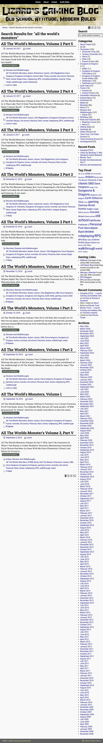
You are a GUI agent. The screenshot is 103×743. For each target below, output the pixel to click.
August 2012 (85, 629)
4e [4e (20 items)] (79, 174)
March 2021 (85, 416)
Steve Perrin (47, 210)
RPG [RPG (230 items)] (97, 236)
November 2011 (86, 651)
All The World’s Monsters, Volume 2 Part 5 (37, 43)
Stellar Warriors (86, 132)
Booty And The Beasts (43, 462)
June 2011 (84, 663)
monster (52, 76)
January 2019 (86, 469)
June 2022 (84, 392)
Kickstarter (84, 100)
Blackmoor (38, 73)
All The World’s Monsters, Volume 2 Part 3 (37, 130)
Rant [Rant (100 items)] (81, 231)
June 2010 (84, 692)
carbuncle (38, 204)
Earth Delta (64, 2)
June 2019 (84, 457)
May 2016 (84, 532)
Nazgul (17, 121)
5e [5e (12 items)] (81, 174)
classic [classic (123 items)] (83, 183)
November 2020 (86, 423)
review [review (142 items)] (89, 231)
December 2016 (86, 518)
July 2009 (84, 719)
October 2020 (85, 426)
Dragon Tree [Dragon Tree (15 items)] (93, 187)
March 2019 (85, 464)
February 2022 (86, 399)
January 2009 (86, 729)
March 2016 (85, 537)
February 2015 (86, 569)
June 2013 (84, 608)
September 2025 (87, 336)
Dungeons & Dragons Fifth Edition (91, 72)
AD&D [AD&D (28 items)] (87, 173)
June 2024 (84, 355)
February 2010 (86, 702)
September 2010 (87, 685)
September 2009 (87, 714)
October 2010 (85, 683)
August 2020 (85, 431)
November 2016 (86, 520)
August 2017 (85, 501)
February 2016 (86, 540)
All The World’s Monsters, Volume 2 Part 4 (37, 91)
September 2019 (87, 450)
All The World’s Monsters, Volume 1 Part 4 (37, 266)
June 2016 (84, 530)
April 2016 (84, 535)
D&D (57, 293)
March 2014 (85, 591)
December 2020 (86, 421)
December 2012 (86, 620)
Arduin (54, 2)
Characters (84, 49)
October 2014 (85, 576)
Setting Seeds (86, 127)
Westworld (32, 82)
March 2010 (85, 700)
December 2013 (86, 598)
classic (47, 73)
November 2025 (86, 333)
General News (86, 98)
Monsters (10, 248)
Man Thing (44, 76)
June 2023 (84, 372)
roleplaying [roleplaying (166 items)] (86, 236)
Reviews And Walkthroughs (17, 70)
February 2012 (86, 644)
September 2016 (87, 525)
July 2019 (84, 455)
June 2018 (84, 484)
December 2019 (86, 443)
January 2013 (86, 617)
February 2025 (86, 350)
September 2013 (87, 603)
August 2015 (85, 554)
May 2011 (84, 666)
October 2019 (85, 448)
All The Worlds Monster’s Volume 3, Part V (37, 432)
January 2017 (86, 515)
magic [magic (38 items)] (90, 209)
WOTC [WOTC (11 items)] (80, 252)
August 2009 (85, 717)
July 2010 (84, 690)
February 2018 (86, 489)
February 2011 (86, 673)
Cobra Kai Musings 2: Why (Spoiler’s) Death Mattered (91, 154)
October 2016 (85, 523)
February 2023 (86, 377)
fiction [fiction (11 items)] (86, 202)
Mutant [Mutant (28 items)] (81, 216)
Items (84, 124)
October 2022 (85, 384)
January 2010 (86, 705)
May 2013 (84, 610)
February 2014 (86, 593)
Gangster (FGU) (86, 150)
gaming (58, 296)
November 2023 (86, 367)
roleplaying (32, 79)
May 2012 (84, 637)
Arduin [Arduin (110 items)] (89, 177)
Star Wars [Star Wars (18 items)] (87, 245)
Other (84, 59)
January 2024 (86, 365)
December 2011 (86, 649)
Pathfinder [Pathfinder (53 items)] (95, 220)
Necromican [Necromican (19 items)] (90, 216)
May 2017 (84, 506)
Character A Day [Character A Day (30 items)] (95, 180)
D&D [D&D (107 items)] (91, 183)
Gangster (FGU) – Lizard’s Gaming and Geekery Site (91, 294)
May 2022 (84, 394)
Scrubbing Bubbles (50, 79)
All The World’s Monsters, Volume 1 (31, 394)
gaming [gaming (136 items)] (93, 201)
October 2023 (85, 370)
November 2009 (86, 709)
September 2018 (87, 477)
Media (82, 103)
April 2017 (84, 508)
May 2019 (84, 460)
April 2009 (84, 724)
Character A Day (89, 52)
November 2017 (86, 494)
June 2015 (84, 559)
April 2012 (84, 639)
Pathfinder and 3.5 (90, 83)
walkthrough (17, 82)
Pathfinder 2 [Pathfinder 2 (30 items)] (83, 224)
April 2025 (84, 346)
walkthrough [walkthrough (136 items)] (86, 248)
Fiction (83, 88)
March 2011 (85, 671)
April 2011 (84, 668)
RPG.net (83, 280)
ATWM (30, 462)
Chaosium (57, 462)
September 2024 (87, 353)
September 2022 (87, 387)
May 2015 (84, 561)
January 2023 (86, 380)
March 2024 (85, 360)
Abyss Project (86, 44)
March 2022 (85, 396)
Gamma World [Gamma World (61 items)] (86, 205)
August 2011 (85, 659)
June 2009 (84, 722)
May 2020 (84, 435)
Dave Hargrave (62, 159)
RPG (39, 79)
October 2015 (85, 549)
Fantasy (85, 90)
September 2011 (87, 656)
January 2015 (86, 571)
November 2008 (86, 734)
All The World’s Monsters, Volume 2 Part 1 (37, 222)
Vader (8, 82)
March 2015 (85, 566)
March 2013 (85, 612)
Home (38, 2)
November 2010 (86, 680)
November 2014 (86, 574)
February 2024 (86, 363)
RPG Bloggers (86, 277)
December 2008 (86, 731)
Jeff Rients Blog (87, 265)
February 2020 (86, 440)
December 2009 (86, 707)
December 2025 (86, 331)
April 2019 (84, 462)
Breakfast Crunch (89, 122)
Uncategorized (86, 141)
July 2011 (84, 661)
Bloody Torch (85, 157)
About (46, 2)
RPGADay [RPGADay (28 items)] (82, 239)
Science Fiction (88, 61)
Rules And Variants (88, 119)
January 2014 (86, 595)
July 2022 (84, 389)
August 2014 (85, 581)
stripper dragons (60, 210)
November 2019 (86, 445)
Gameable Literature (88, 95)
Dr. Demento (20, 207)
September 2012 (87, 627)
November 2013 (86, 600)
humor (36, 76)
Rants (82, 107)
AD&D (84, 69)
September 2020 (87, 428)
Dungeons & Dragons (23, 76)
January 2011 (86, 675)
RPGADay (84, 117)
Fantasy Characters (90, 54)
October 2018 (85, 474)
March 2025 (85, 348)
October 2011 (85, 654)
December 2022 (86, 382)
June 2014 (84, 586)
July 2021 (84, 409)
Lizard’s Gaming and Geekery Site (34, 10)
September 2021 (87, 406)
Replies (9, 168)
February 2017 (86, 513)
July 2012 (84, 632)
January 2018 (86, 491)
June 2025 (84, 341)
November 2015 (86, 547)
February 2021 (86, 418)
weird (25, 82)
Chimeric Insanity (90, 313)
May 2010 (84, 695)
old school (61, 76)
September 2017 (87, 498)
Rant (8, 79)
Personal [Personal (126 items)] (96, 224)
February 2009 (86, 727)
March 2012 (85, 642)
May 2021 (84, 411)
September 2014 (87, 579)
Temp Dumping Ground (90, 139)
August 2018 (85, 479)
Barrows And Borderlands (90, 165)
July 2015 (84, 557)
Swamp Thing (65, 79)
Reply (9, 216)
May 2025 (84, 343)
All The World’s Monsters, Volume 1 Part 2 (37, 349)
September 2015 (87, 552)
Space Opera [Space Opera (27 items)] (91, 242)
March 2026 (85, 329)
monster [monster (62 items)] (94, 212)
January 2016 (86, 542)
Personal (70, 76)
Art (81, 47)
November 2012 (86, 622)
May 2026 (84, 326)
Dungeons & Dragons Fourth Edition (91, 77)
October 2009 (85, 712)
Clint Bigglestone (57, 73)
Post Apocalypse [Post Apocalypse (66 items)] (88, 227)
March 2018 (85, 486)
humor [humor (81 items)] (82, 208)
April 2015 (84, 564)
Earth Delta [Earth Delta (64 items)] (91, 198)
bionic (36, 251)
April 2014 (84, 588)
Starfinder (84, 129)
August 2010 (85, 688)
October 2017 (85, 496)
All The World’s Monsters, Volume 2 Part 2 (37, 174)
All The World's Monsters (16, 73)
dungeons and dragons (34, 296)
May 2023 (84, 375)
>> (99, 28)
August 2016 (85, 528)
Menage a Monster (88, 272)
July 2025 (84, 338)
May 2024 (84, 358)
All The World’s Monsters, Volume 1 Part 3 (36, 308)
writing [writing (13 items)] (85, 252)
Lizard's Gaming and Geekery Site (19, 741)
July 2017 (84, 503)
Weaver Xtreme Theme (92, 741)
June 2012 (84, 634)
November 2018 (86, 472)
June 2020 (84, 433)
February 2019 (86, 467)
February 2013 (86, 615)
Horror (84, 56)
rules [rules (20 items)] (89, 240)
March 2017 (85, 511)
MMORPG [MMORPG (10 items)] (86, 212)
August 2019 (85, 452)
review (13, 79)
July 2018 (84, 481)
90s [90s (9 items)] (84, 174)
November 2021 (86, 404)
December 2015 (86, 544)
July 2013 (84, 605)
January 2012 (86, 646)
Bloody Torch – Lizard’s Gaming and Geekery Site (90, 309)
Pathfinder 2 (87, 81)
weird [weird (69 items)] (99, 248)
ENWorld (83, 260)
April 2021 (84, 413)
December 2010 (86, 678)
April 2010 (84, 697)
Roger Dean (22, 79)
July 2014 (84, 583)
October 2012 (85, 625)
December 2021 (86, 401)
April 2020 (84, 438)
